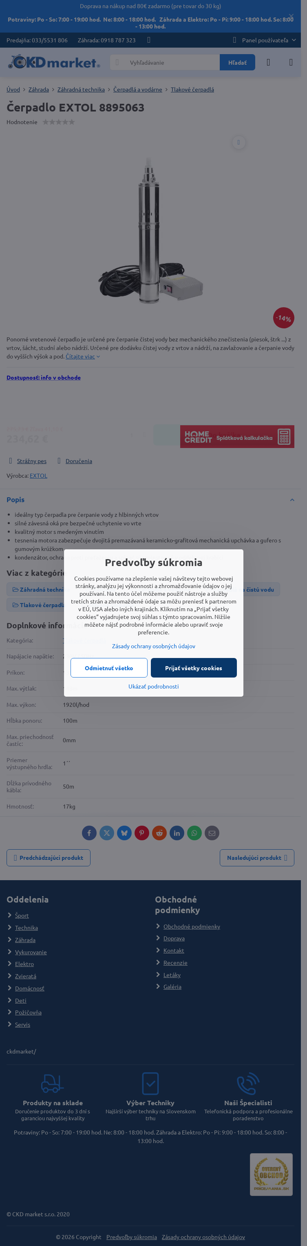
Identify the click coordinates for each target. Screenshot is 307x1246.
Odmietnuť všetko (109, 667)
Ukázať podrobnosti (153, 686)
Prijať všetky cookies (193, 667)
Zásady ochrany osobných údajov (153, 645)
